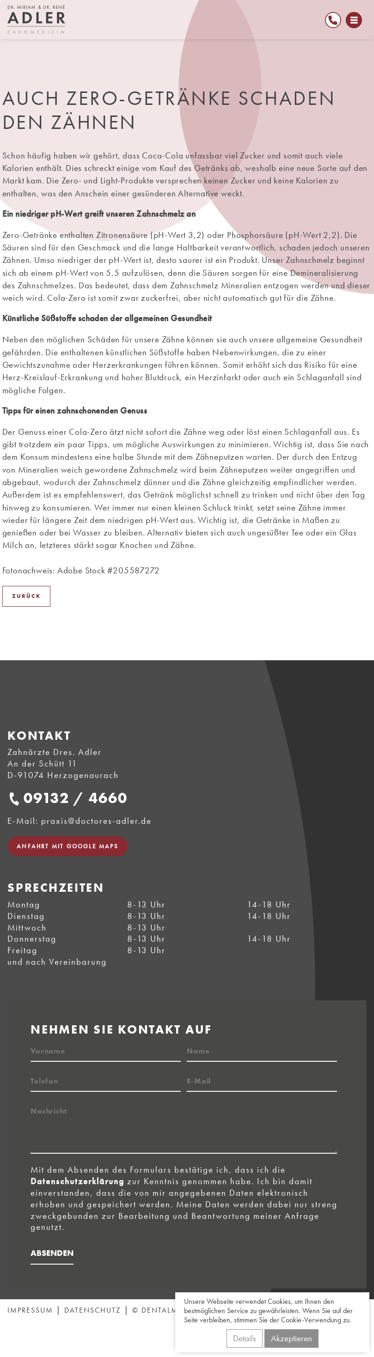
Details (244, 1338)
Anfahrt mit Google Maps (67, 846)
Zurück (26, 596)
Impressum (30, 1310)
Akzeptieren (291, 1338)
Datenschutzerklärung (77, 1181)
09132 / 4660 (76, 798)
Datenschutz (92, 1310)
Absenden (52, 1252)
